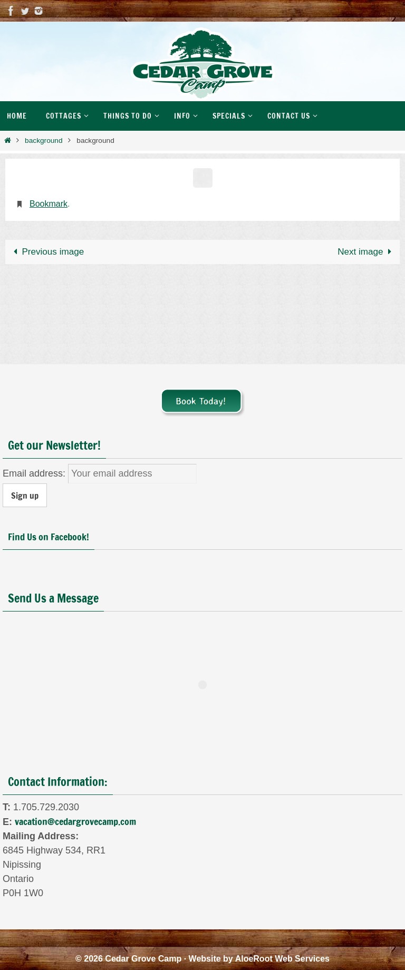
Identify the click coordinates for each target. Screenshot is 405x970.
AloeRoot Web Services (282, 958)
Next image (367, 252)
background (43, 140)
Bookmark (49, 203)
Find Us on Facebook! (48, 537)
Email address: (35, 473)
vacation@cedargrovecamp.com (75, 821)
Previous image (46, 252)
